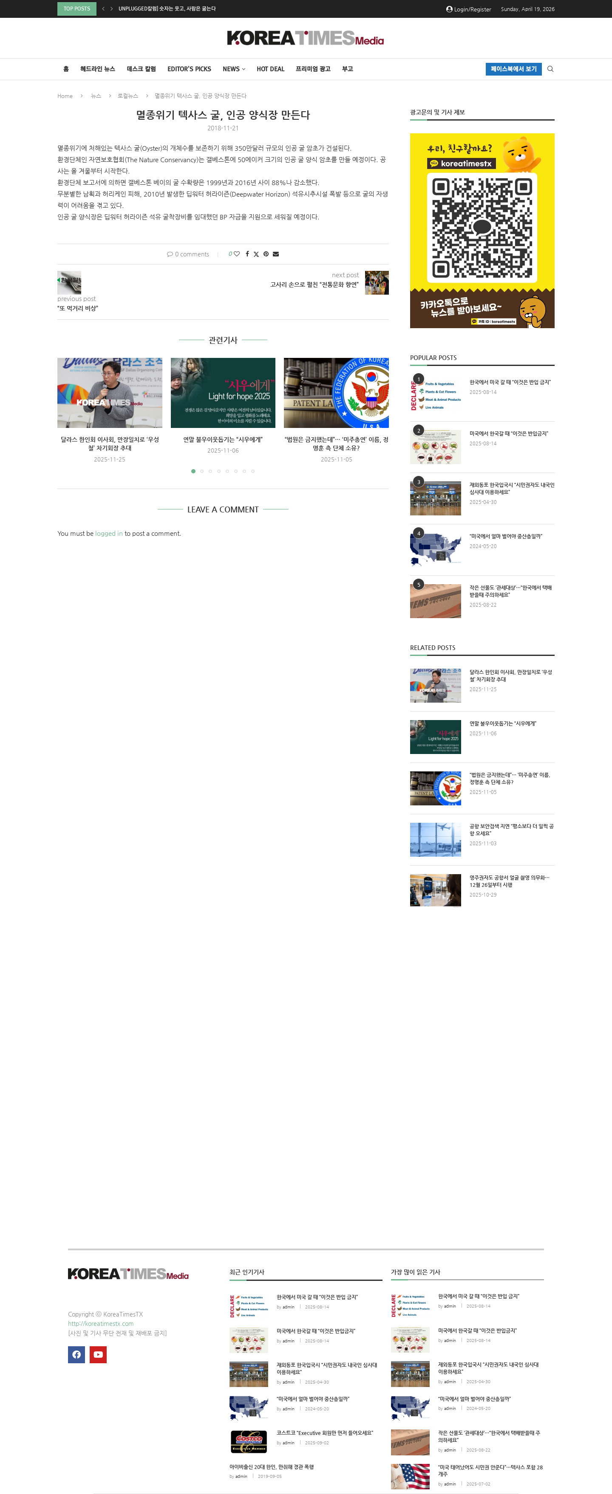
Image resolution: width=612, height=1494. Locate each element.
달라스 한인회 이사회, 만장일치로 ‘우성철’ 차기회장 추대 (511, 675)
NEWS (231, 69)
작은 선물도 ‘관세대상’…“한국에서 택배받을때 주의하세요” (511, 591)
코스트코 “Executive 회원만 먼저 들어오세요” (325, 1433)
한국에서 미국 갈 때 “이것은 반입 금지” (510, 382)
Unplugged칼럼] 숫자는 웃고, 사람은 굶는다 (167, 8)
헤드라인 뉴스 (97, 69)
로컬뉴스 (128, 96)
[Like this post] (237, 253)
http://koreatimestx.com (101, 1323)
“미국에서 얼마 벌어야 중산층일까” (506, 536)
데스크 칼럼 (141, 69)
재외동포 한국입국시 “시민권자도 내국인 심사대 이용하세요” (512, 488)
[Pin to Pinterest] (266, 253)
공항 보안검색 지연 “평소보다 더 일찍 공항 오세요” (512, 829)
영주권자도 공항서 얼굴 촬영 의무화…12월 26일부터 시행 (510, 881)
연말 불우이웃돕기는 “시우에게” (223, 439)
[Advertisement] (482, 993)
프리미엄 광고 (313, 69)
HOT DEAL (270, 69)
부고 (347, 69)
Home (65, 96)
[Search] (550, 69)
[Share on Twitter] (256, 254)
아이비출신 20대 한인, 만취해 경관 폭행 (272, 1467)
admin (289, 1307)
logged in (109, 533)
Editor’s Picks (189, 69)
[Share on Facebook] (247, 253)
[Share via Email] (276, 253)
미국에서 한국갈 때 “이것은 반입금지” (509, 433)
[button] (103, 9)
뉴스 (96, 96)
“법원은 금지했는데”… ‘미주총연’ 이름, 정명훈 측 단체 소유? (510, 778)
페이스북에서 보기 (514, 69)
